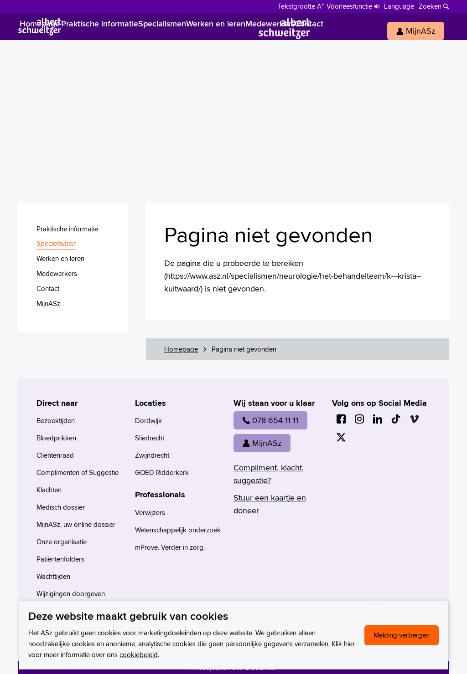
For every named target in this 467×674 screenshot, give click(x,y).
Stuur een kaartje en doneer (270, 504)
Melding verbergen (402, 635)
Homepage (181, 349)
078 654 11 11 (270, 420)
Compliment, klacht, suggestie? (269, 474)
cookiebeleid (138, 654)
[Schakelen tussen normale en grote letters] (301, 5)
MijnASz (262, 443)
